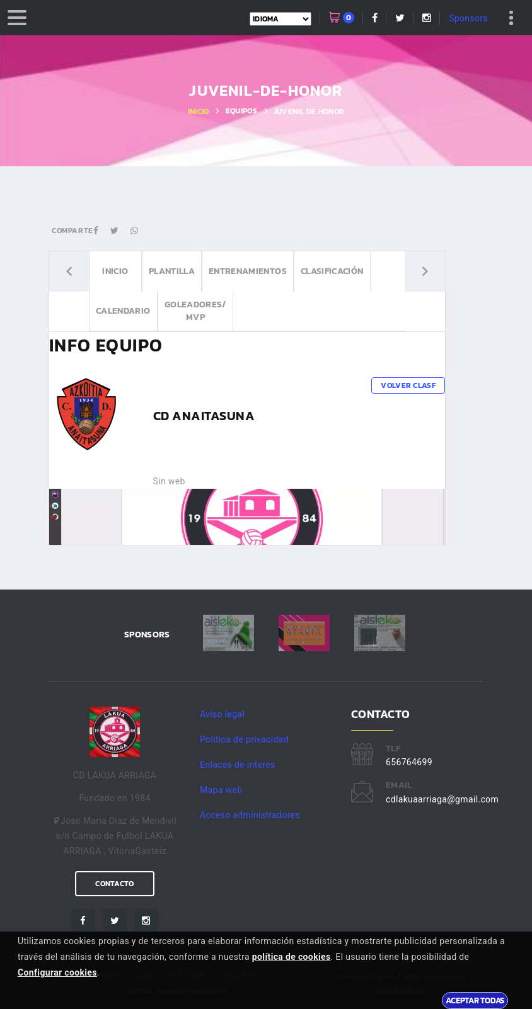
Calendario (123, 310)
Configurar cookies (57, 972)
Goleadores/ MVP (195, 311)
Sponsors (468, 18)
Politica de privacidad (244, 739)
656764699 (409, 762)
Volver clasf (408, 385)
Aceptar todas (475, 1000)
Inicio (198, 111)
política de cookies (291, 957)
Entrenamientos (248, 271)
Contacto (114, 883)
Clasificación (332, 271)
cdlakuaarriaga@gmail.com (442, 799)
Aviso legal (222, 714)
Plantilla (172, 271)
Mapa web (221, 790)
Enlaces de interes (237, 765)
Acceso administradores (250, 815)
